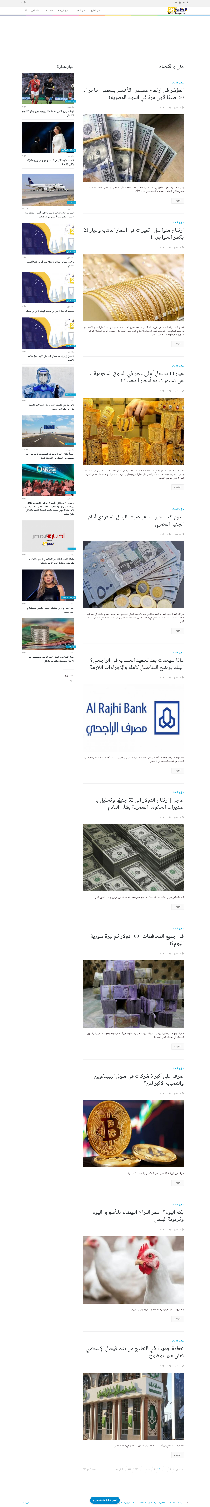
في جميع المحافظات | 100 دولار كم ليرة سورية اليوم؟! (141, 954)
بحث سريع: (69, 675)
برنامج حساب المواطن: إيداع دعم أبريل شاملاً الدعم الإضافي (50, 264)
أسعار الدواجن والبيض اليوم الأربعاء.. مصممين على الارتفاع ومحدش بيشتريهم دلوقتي (51, 659)
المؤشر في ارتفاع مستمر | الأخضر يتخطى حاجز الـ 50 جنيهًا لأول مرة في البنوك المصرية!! (138, 98)
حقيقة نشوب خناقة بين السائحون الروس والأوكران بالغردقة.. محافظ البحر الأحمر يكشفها (51, 561)
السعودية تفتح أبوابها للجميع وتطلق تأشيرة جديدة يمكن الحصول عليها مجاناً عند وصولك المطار (49, 215)
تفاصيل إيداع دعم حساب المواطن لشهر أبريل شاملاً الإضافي (51, 358)
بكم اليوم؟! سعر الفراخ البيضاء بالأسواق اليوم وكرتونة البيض (134, 1230)
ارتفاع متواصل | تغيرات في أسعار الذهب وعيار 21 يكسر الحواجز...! (139, 241)
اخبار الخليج (96, 11)
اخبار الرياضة (63, 11)
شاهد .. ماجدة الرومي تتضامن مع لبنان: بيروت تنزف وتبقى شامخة (50, 162)
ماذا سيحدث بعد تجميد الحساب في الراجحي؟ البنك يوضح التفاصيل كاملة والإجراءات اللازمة (142, 675)
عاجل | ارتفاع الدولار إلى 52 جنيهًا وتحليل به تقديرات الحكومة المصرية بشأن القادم (135, 818)
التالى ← (119, 1484)
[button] (23, 2)
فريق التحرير (124, 1503)
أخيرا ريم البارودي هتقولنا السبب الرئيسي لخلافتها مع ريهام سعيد (50, 610)
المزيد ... (177, 208)
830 (129, 1484)
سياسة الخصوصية (175, 1503)
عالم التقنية (48, 11)
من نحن (135, 1503)
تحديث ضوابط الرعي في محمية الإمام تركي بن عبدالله (50, 311)
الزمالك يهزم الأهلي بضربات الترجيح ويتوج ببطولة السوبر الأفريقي (48, 113)
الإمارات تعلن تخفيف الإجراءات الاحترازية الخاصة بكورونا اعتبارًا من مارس (51, 407)
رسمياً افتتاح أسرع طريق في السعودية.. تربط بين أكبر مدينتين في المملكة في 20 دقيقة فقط (50, 456)
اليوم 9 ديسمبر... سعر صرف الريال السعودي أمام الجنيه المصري (137, 527)
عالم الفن (35, 11)
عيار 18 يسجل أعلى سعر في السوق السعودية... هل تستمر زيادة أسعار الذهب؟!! (136, 384)
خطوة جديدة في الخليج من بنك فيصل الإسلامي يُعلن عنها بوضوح (141, 1366)
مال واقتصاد (178, 83)
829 (136, 1484)
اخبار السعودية (80, 11)
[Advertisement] (105, 37)
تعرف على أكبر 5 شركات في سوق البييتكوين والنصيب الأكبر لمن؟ (135, 1094)
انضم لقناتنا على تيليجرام (105, 1499)
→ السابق (179, 1484)
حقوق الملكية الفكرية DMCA (152, 1503)
